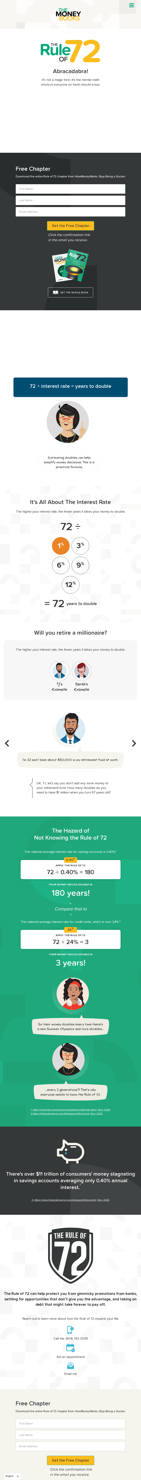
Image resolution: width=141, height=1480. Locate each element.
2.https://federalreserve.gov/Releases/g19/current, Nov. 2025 (66, 1113)
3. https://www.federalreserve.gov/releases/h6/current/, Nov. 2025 (70, 1200)
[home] (70, 14)
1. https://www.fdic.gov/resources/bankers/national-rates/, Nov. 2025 (70, 1110)
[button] (131, 5)
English (9, 1476)
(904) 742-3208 (77, 1338)
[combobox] (12, 1476)
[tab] (61, 546)
